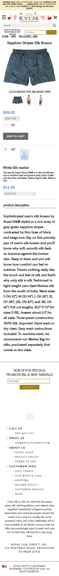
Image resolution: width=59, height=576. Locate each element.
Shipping (22, 480)
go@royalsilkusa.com (32, 442)
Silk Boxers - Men (28, 36)
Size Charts (24, 471)
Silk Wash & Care (28, 475)
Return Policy (26, 484)
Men (13, 36)
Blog (19, 494)
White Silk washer (16, 168)
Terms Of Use (25, 461)
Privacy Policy (27, 457)
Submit (51, 32)
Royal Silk (24, 452)
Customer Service (29, 489)
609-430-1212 (24, 433)
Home (5, 36)
